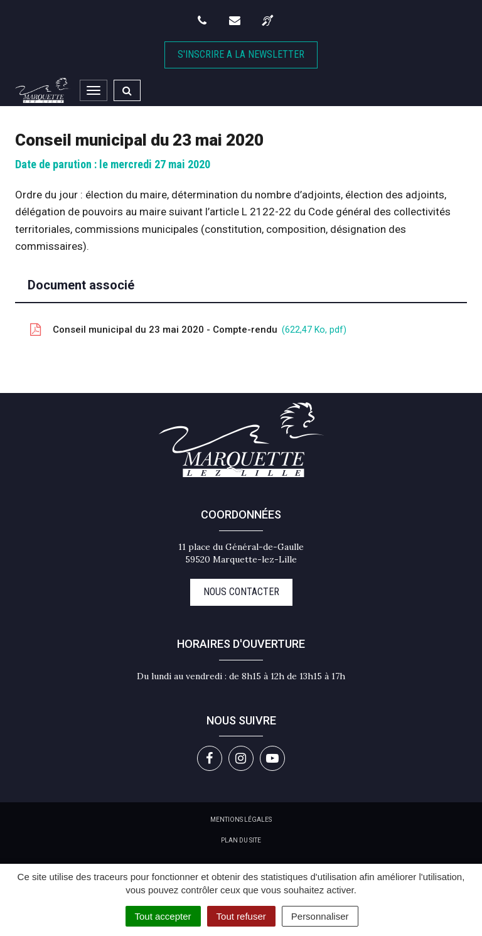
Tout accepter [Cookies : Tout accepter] (163, 916)
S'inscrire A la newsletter (241, 54)
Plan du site (241, 840)
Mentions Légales (241, 819)
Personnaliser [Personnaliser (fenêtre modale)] (320, 916)
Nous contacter (241, 592)
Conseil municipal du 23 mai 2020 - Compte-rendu (187, 329)
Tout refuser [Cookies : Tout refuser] (241, 916)
